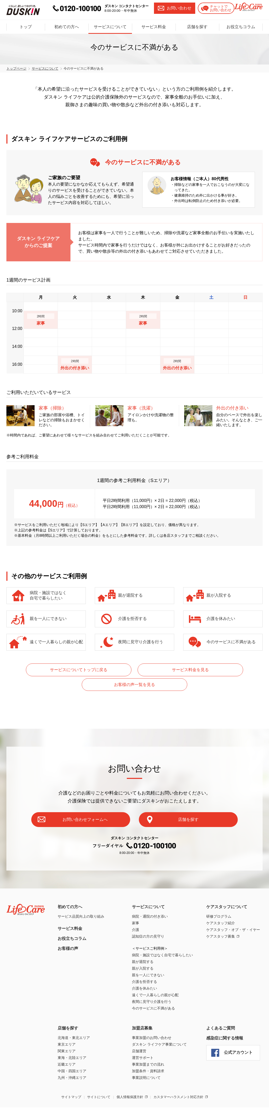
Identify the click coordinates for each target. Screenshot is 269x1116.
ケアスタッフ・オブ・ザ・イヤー (233, 915)
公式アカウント (238, 1038)
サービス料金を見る (134, 670)
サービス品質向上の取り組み (81, 902)
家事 (135, 908)
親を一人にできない (48, 618)
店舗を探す (197, 23)
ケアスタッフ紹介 (220, 908)
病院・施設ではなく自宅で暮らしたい (48, 595)
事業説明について (146, 1063)
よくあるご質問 (220, 1013)
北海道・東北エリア (74, 1023)
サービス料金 (153, 23)
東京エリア (67, 1030)
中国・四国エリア (72, 1056)
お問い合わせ (170, 8)
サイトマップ (71, 1082)
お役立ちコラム (240, 23)
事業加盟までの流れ (148, 1050)
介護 (135, 915)
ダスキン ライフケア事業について (159, 1030)
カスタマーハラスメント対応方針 (178, 1082)
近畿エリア (67, 1050)
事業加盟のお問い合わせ (151, 1023)
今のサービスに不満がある (231, 642)
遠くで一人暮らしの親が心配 (56, 642)
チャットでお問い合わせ (211, 8)
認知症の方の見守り (148, 922)
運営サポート (142, 1043)
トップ (25, 23)
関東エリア (67, 1036)
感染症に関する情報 (224, 1023)
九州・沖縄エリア (72, 1063)
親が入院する (218, 595)
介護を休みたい (220, 618)
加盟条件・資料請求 (148, 1056)
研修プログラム (218, 902)
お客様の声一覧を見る (217, 670)
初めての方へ (66, 23)
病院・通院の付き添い (150, 902)
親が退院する (130, 595)
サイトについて (98, 1082)
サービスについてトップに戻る (51, 670)
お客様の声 (68, 934)
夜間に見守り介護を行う (140, 642)
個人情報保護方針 (130, 1082)
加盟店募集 (142, 1013)
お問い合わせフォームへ (98, 804)
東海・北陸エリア (72, 1043)
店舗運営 (139, 1036)
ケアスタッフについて (226, 892)
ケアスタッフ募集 (220, 922)
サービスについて (110, 23)
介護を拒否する (132, 618)
